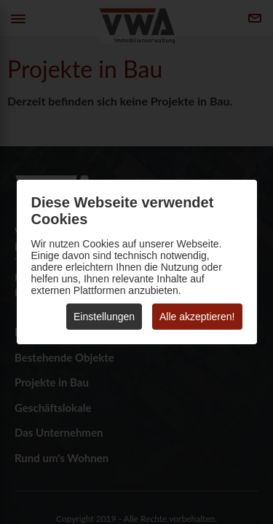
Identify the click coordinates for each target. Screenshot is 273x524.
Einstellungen (104, 316)
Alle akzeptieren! (197, 316)
